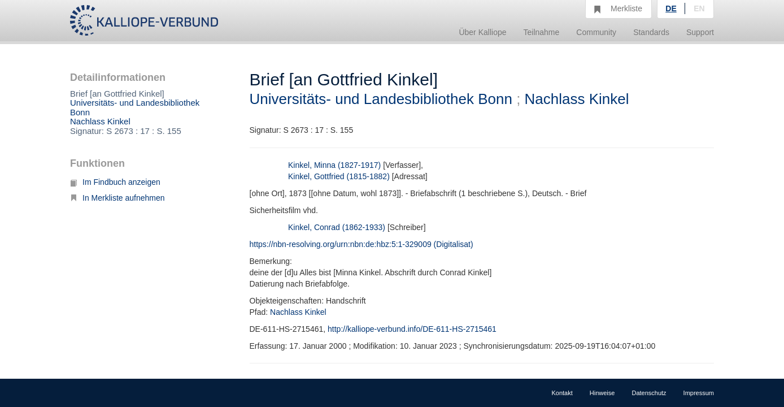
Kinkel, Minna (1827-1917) (334, 165)
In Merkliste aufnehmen (117, 197)
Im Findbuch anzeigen (115, 182)
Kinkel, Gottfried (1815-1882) (339, 176)
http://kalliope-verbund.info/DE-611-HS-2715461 (412, 329)
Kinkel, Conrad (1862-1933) (336, 227)
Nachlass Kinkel (100, 121)
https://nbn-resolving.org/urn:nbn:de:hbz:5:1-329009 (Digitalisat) (361, 244)
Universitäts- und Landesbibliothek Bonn (134, 107)
